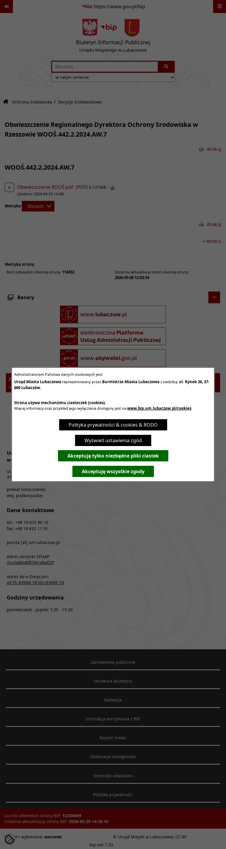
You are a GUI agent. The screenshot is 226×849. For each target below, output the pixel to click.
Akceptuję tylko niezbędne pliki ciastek (113, 456)
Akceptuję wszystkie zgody (113, 471)
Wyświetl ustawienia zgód (113, 440)
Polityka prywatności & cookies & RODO (113, 425)
